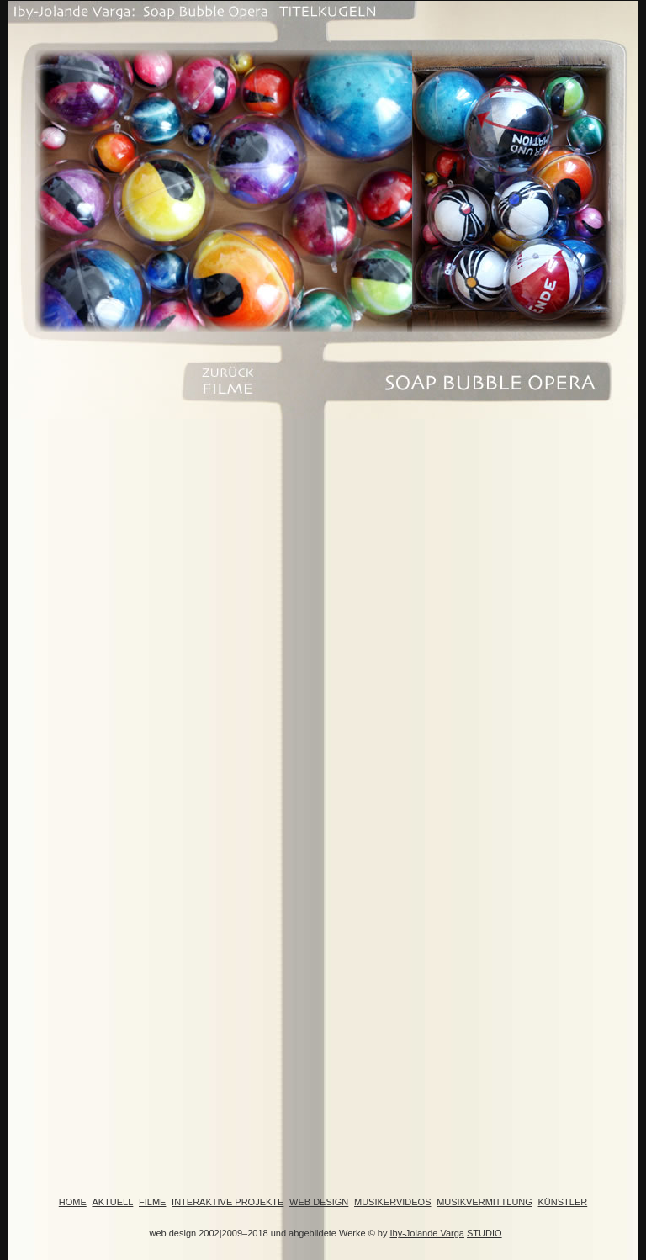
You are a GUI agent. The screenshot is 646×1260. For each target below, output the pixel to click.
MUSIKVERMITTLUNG (484, 1202)
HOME (73, 1202)
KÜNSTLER (563, 1202)
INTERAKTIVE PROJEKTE (227, 1202)
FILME (152, 1202)
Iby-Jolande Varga (427, 1233)
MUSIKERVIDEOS (393, 1202)
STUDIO (484, 1233)
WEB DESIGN (318, 1202)
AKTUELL (112, 1202)
